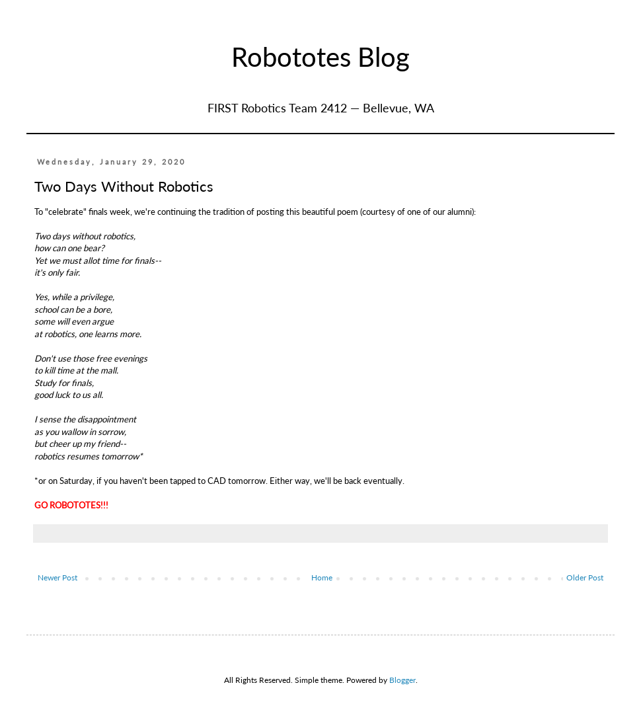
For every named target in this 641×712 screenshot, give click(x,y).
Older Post (584, 577)
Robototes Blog (320, 57)
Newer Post (57, 577)
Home (321, 577)
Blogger (402, 680)
